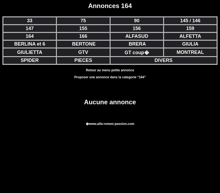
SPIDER (30, 60)
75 (83, 20)
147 (30, 28)
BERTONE (84, 44)
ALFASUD (136, 36)
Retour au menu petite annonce (110, 70)
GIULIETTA (29, 52)
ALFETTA (190, 36)
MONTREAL (190, 52)
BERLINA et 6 (29, 44)
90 (136, 20)
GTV (83, 52)
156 (137, 28)
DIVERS (163, 60)
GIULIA (190, 44)
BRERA (137, 44)
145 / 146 (190, 20)
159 (190, 28)
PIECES (83, 60)
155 (83, 28)
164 (30, 36)
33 (30, 20)
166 (83, 36)
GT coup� (137, 52)
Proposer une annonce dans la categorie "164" (110, 77)
